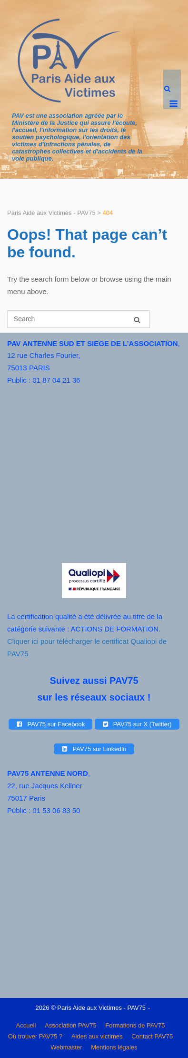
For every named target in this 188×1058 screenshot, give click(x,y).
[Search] (137, 319)
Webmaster (66, 1047)
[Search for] (78, 319)
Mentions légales (114, 1047)
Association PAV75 (71, 1025)
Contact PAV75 (152, 1036)
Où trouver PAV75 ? (35, 1036)
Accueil (26, 1025)
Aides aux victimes (97, 1036)
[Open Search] (167, 89)
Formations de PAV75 (135, 1025)
